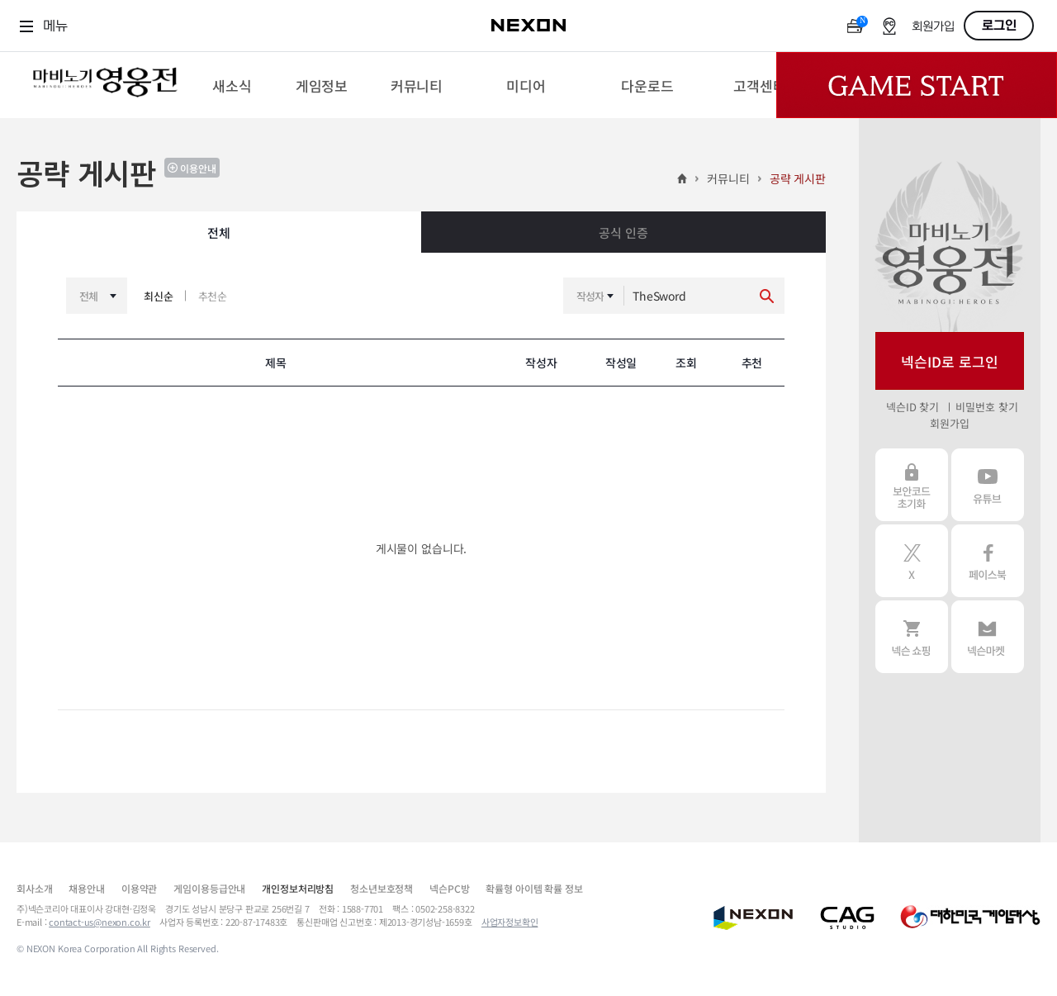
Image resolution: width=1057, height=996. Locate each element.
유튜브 (987, 484)
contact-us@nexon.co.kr (99, 921)
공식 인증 (623, 232)
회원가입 (933, 27)
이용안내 (198, 168)
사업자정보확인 (509, 921)
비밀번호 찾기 (986, 407)
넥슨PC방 (449, 888)
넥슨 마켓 (987, 636)
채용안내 (86, 888)
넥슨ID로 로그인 (949, 361)
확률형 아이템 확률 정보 (534, 888)
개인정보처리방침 (298, 888)
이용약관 (139, 888)
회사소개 (34, 888)
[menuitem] (231, 85)
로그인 (999, 25)
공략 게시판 (798, 178)
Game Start (916, 85)
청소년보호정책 (381, 888)
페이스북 (987, 560)
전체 (218, 232)
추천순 (213, 296)
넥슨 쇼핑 (911, 636)
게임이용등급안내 (209, 888)
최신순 (158, 296)
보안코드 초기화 (911, 484)
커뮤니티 (728, 178)
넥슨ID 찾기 (912, 407)
